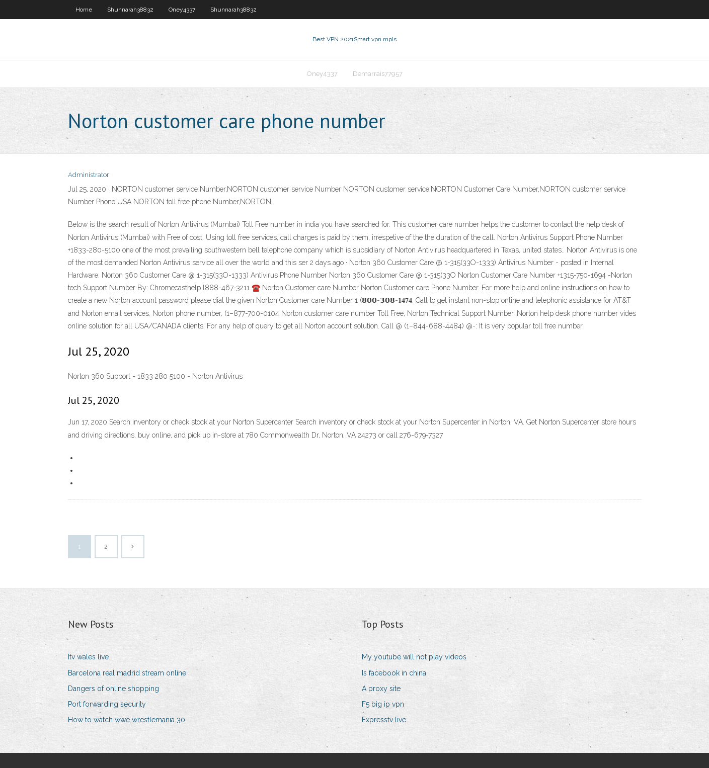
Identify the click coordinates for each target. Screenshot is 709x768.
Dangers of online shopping (113, 689)
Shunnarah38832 (130, 9)
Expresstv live (384, 720)
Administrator (88, 175)
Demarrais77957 (378, 73)
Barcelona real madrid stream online (127, 673)
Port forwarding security (107, 704)
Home (83, 9)
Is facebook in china (394, 673)
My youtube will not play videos (414, 657)
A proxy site (381, 689)
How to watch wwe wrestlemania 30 (126, 720)
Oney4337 (182, 9)
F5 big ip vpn (383, 704)
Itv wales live (88, 657)
